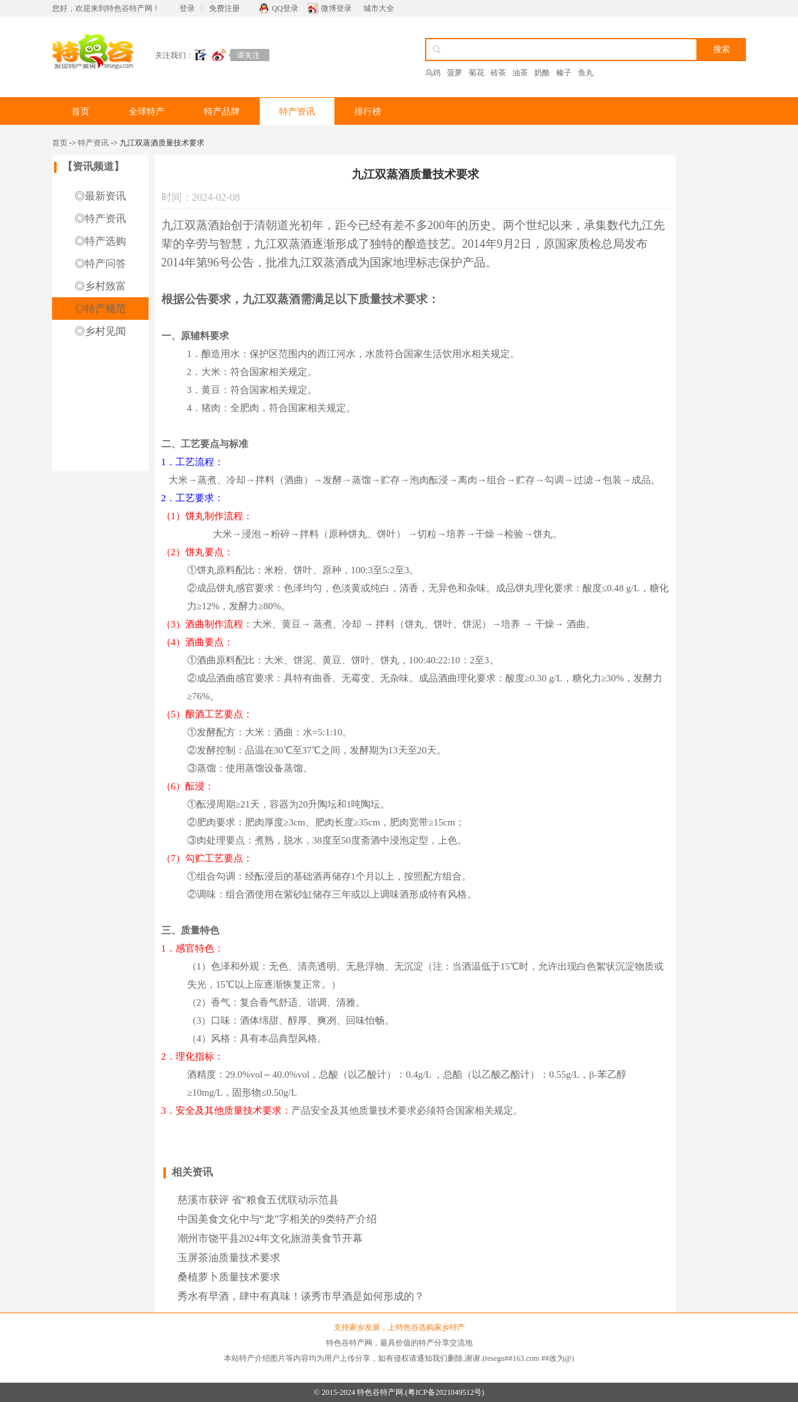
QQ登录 (285, 8)
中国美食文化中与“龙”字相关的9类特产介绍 (277, 1218)
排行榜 (367, 111)
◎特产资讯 (100, 218)
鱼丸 (586, 72)
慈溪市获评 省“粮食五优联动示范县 (258, 1199)
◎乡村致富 (100, 286)
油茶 (520, 72)
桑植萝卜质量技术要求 (228, 1276)
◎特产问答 (100, 263)
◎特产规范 (100, 308)
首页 (80, 111)
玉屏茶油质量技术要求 (228, 1257)
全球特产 (147, 111)
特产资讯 (297, 111)
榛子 (564, 72)
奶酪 (542, 72)
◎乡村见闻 (100, 331)
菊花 (476, 72)
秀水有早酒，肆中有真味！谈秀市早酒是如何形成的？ (300, 1296)
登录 (187, 8)
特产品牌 (222, 111)
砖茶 (498, 72)
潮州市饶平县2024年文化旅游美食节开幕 (270, 1238)
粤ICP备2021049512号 (445, 1392)
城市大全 (378, 8)
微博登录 (336, 8)
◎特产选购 (100, 240)
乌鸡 (432, 72)
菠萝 (454, 72)
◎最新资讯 (100, 195)
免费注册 (224, 8)
